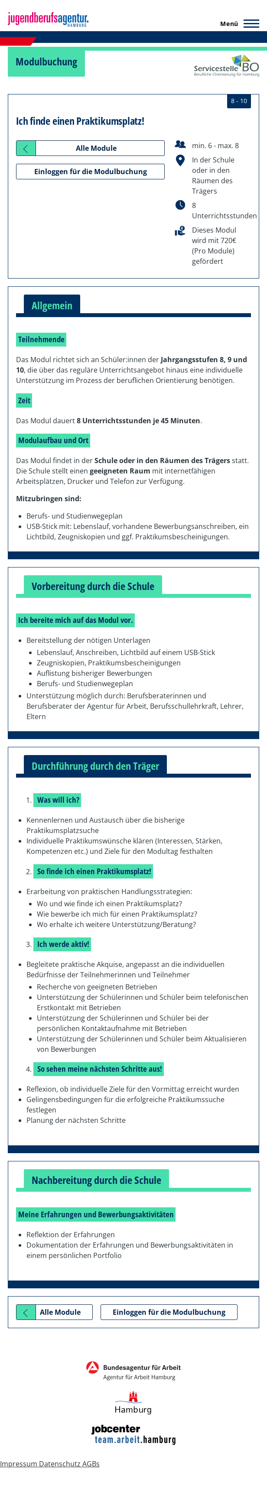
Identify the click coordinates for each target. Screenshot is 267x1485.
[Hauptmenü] (237, 23)
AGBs (91, 1464)
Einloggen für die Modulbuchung (90, 171)
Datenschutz (60, 1464)
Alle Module (96, 148)
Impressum (19, 1464)
